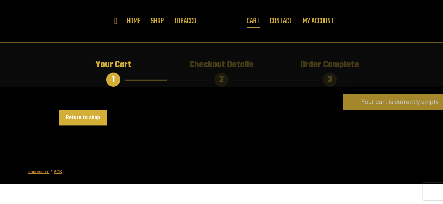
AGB (58, 171)
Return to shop (83, 117)
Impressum (38, 171)
